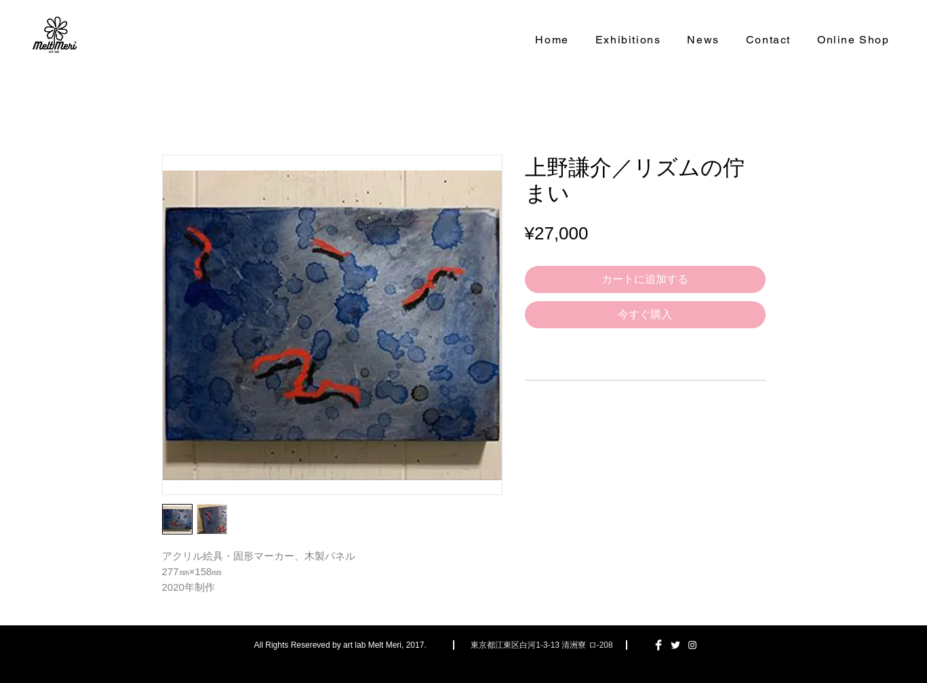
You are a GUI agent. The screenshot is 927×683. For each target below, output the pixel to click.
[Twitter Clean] (675, 645)
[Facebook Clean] (658, 645)
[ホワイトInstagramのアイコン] (692, 645)
